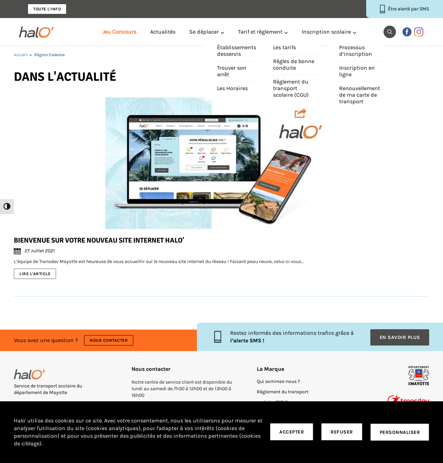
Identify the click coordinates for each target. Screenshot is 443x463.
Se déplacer (204, 32)
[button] (390, 32)
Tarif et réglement (260, 32)
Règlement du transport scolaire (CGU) (282, 396)
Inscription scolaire (326, 32)
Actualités (162, 32)
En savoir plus (400, 336)
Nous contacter (109, 340)
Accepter (291, 432)
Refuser (342, 432)
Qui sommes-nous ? (278, 380)
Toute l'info (47, 9)
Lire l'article (35, 273)
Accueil (20, 54)
